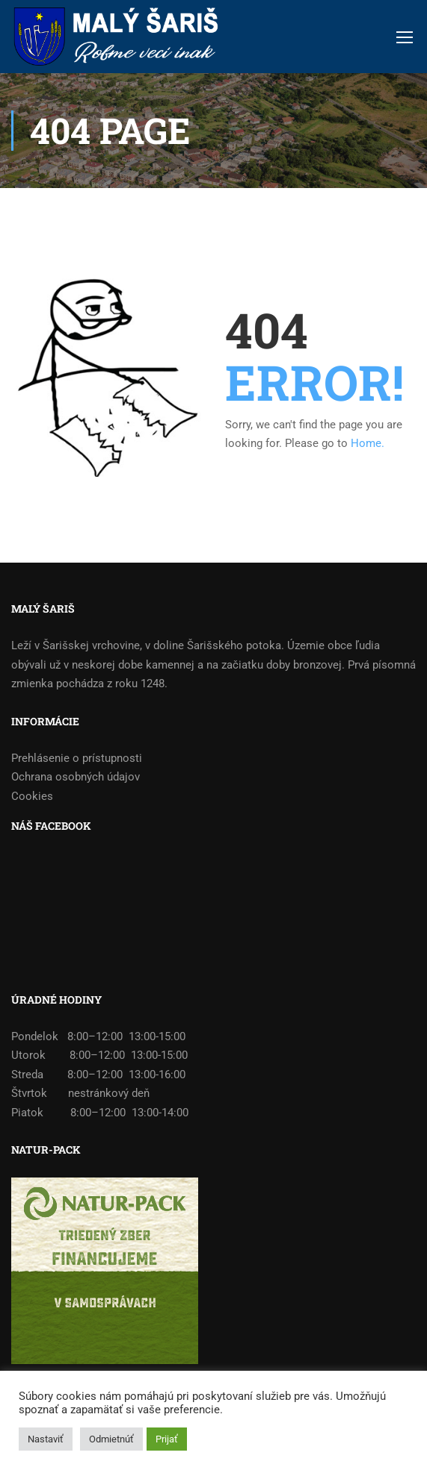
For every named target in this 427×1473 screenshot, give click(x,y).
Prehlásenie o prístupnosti (76, 758)
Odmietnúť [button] (111, 1439)
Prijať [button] (167, 1439)
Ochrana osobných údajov (75, 777)
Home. (367, 443)
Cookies (32, 796)
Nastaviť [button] (46, 1439)
